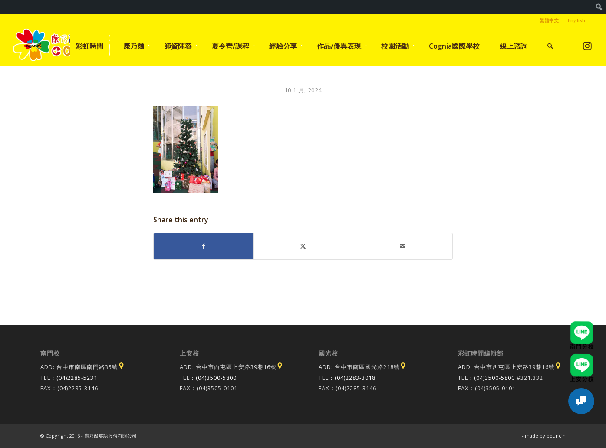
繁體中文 (549, 20)
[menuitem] (599, 7)
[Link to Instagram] (587, 46)
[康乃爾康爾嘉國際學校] (61, 46)
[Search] (550, 46)
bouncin (556, 435)
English (576, 20)
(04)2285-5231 (76, 378)
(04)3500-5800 (216, 378)
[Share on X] (303, 246)
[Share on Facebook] (203, 246)
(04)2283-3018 (355, 378)
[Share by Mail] (402, 246)
